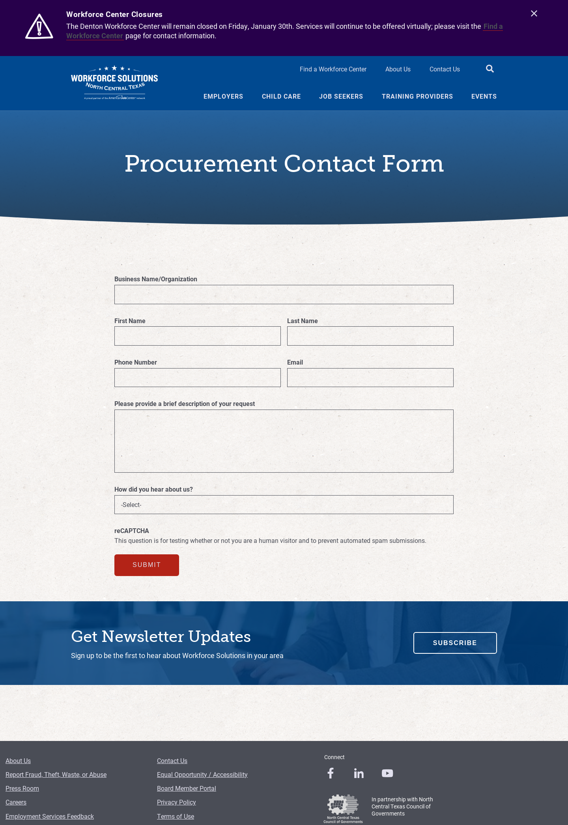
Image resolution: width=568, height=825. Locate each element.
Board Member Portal (186, 788)
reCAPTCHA (131, 531)
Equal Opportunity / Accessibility (202, 774)
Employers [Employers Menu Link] (223, 96)
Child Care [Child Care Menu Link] (281, 96)
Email (295, 362)
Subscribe (455, 643)
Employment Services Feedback (50, 816)
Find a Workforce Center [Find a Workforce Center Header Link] (333, 69)
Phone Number (135, 362)
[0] (330, 773)
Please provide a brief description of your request (184, 404)
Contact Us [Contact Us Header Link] (445, 69)
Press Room (22, 788)
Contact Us (172, 760)
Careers (16, 802)
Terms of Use (175, 816)
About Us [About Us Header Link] (398, 69)
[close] (534, 13)
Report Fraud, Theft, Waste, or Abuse (56, 774)
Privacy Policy (176, 802)
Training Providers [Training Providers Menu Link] (417, 96)
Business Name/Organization (155, 279)
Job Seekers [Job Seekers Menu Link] (341, 96)
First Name (130, 321)
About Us (18, 760)
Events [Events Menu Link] (484, 96)
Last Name (302, 321)
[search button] (490, 69)
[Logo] (114, 83)
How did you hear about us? (153, 489)
